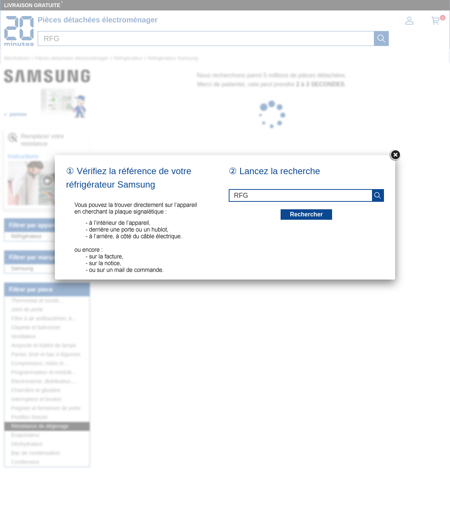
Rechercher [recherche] (306, 214)
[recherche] (377, 195)
